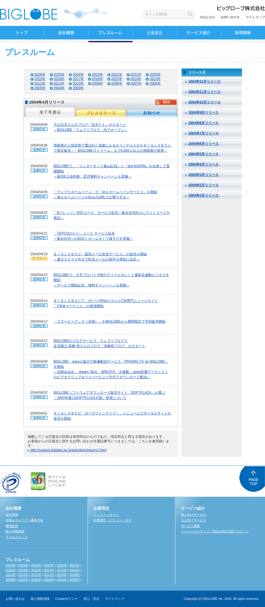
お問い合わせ (15, 598)
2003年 (78, 88)
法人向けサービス (193, 520)
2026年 (40, 75)
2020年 (155, 75)
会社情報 (11, 514)
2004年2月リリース (203, 185)
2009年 (97, 83)
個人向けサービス (193, 514)
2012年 (40, 83)
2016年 (97, 79)
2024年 (78, 75)
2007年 (136, 83)
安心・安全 (91, 598)
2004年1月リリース (203, 195)
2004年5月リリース (203, 154)
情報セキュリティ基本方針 (24, 520)
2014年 (136, 79)
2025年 (59, 75)
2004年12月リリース (204, 81)
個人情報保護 (14, 531)
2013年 (155, 79)
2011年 (59, 83)
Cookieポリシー (66, 598)
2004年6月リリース (203, 144)
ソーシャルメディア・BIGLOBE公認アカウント (215, 531)
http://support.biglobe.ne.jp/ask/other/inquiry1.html (68, 450)
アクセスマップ (16, 537)
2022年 (116, 75)
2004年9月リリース (203, 113)
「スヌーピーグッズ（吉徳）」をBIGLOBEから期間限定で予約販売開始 (110, 321)
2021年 (136, 75)
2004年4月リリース (203, 164)
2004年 (59, 88)
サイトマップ (114, 598)
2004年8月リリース (203, 123)
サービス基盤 (190, 526)
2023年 (97, 75)
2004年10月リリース (204, 102)
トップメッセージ (106, 514)
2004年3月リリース (203, 175)
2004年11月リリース (204, 92)
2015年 (116, 79)
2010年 (78, 83)
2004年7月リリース (203, 133)
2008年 (116, 83)
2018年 (59, 79)
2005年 (40, 88)
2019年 (40, 79)
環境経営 (11, 526)
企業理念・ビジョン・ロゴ (112, 520)
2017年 (78, 79)
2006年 (155, 83)
